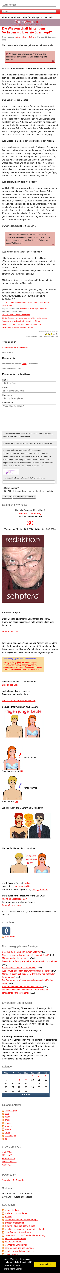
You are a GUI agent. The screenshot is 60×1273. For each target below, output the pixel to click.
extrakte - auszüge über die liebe (20, 1226)
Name (5, 380)
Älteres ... (6, 1165)
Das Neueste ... (9, 1162)
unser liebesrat (11, 1254)
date (32, 308)
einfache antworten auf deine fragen (21, 1220)
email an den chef (10, 631)
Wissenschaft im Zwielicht (37, 302)
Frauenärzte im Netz (11, 905)
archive (8, 1216)
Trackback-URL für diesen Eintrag (15, 348)
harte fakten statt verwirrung (18, 1232)
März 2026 (7, 1155)
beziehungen (24, 308)
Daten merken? (11, 488)
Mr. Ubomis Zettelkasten (16, 1245)
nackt (7, 1132)
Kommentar (7, 403)
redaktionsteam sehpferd (24, 37)
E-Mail (5, 387)
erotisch (8, 1123)
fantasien (9, 1126)
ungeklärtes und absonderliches (14, 302)
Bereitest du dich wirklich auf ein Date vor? (18, 327)
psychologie (39, 308)
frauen (8, 1129)
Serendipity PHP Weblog (13, 1180)
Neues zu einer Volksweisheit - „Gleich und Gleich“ (21, 321)
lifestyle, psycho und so (15, 1238)
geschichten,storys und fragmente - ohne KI (25, 1229)
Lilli (21, 771)
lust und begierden (13, 1242)
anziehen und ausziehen (16, 1213)
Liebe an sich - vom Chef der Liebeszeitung (25, 1235)
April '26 (26, 1094)
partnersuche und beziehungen (19, 1248)
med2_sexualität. (40, 889)
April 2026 (7, 1152)
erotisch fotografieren (14, 1223)
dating (7, 1117)
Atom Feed (10, 936)
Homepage (7, 395)
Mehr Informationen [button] (13, 1269)
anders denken (12, 1210)
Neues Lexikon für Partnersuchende (18, 700)
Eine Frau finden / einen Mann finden (16, 315)
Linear (24, 364)
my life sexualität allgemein (14, 899)
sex (46, 308)
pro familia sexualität (20, 886)
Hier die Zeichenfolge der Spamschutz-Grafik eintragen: (24, 478)
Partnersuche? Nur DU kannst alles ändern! (22, 986)
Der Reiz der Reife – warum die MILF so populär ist (21, 324)
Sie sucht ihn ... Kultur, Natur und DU (19, 968)
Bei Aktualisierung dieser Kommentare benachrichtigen (29, 491)
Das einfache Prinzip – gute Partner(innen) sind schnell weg (30, 961)
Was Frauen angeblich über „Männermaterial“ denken (27, 971)
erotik (7, 1120)
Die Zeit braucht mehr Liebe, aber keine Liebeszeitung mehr (24, 318)
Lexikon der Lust (9, 685)
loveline (27, 883)
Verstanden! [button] (45, 1264)
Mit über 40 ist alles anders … (16, 958)
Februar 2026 (8, 1158)
